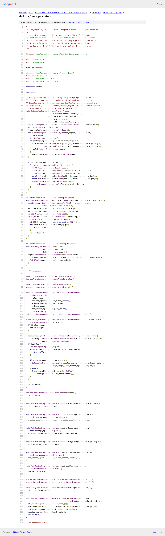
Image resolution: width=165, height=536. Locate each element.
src (31, 12)
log (78, 22)
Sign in (159, 4)
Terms (29, 532)
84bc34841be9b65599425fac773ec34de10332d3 (61, 12)
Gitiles (15, 532)
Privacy (23, 532)
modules (96, 12)
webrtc (23, 12)
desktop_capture (112, 12)
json (160, 532)
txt (154, 532)
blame (86, 22)
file (72, 22)
